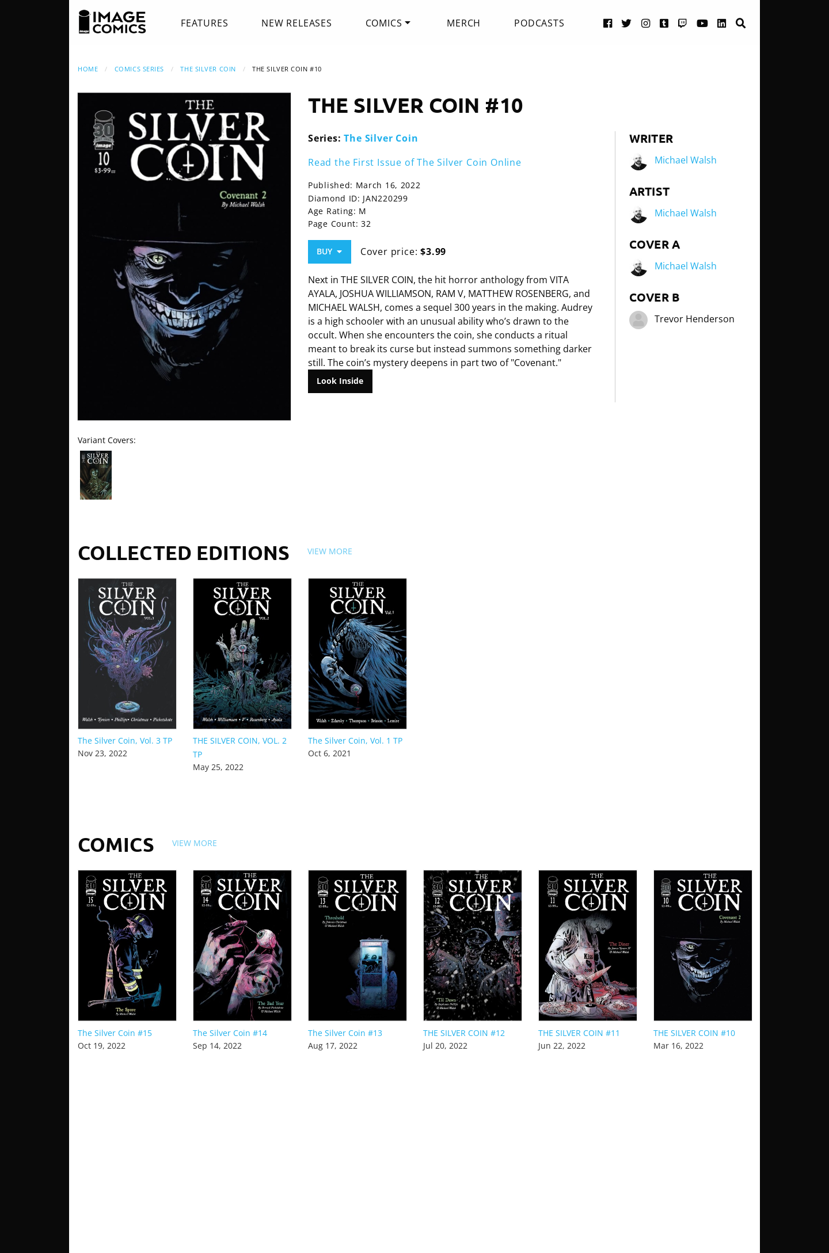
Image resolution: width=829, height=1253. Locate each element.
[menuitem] (204, 23)
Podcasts (539, 23)
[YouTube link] (703, 23)
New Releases (296, 23)
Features (204, 23)
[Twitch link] (682, 23)
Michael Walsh (686, 160)
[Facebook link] (608, 23)
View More (329, 551)
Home (88, 68)
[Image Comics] (112, 22)
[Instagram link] (646, 23)
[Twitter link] (626, 23)
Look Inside (340, 380)
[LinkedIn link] (722, 23)
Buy (329, 251)
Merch (464, 23)
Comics (384, 23)
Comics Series (139, 68)
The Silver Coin (207, 68)
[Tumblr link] (664, 23)
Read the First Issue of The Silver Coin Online (415, 162)
